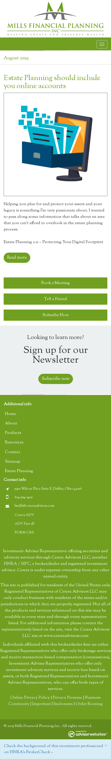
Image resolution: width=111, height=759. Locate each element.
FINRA (10, 564)
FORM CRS (24, 532)
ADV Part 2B (24, 523)
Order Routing (89, 704)
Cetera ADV (24, 515)
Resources (14, 442)
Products (13, 433)
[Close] (105, 745)
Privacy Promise (67, 698)
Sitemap (12, 462)
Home (10, 414)
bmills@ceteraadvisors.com (34, 505)
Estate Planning (19, 471)
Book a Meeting (55, 283)
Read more (17, 258)
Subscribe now (56, 379)
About (11, 423)
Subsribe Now (55, 315)
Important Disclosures (52, 704)
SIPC (25, 564)
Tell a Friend (55, 299)
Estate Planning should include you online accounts (52, 82)
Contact (12, 452)
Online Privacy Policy (30, 698)
